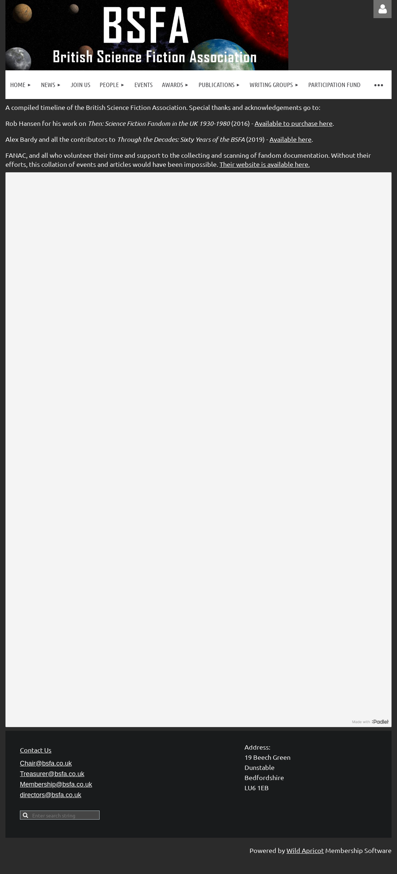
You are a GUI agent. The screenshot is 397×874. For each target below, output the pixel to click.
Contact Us (35, 750)
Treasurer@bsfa (52, 774)
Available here (290, 139)
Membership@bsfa (56, 784)
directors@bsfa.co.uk (50, 795)
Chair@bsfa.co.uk (46, 763)
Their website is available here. (265, 164)
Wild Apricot (305, 850)
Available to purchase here (294, 123)
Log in (382, 9)
